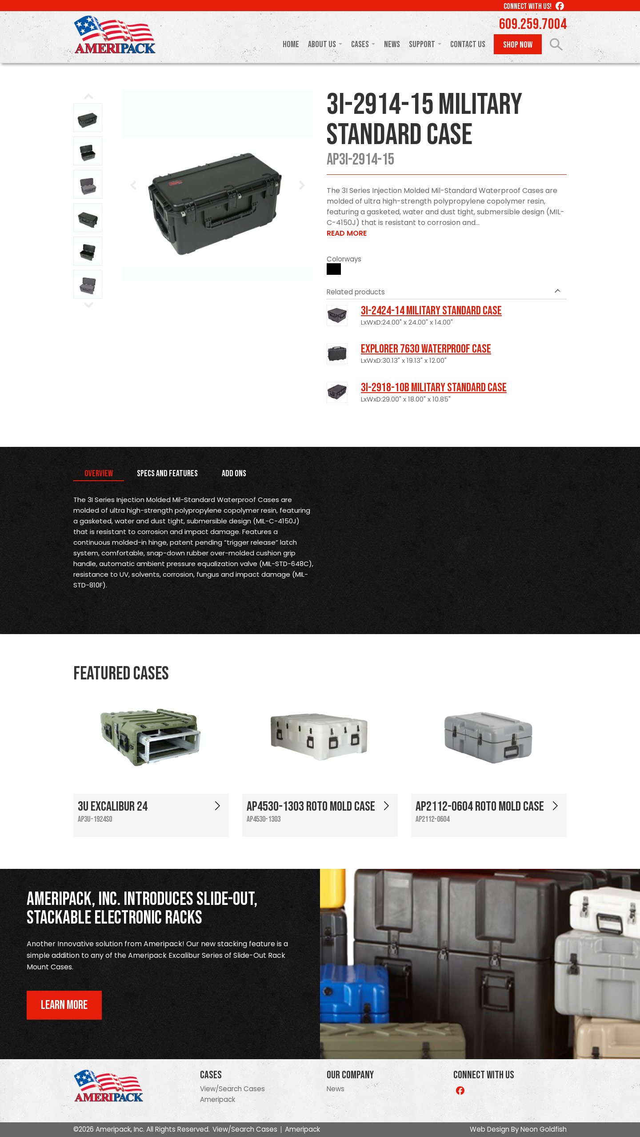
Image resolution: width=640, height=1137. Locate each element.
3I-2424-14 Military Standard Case (431, 311)
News (392, 44)
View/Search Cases (232, 1088)
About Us (322, 44)
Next (302, 185)
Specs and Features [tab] (167, 473)
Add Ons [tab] (234, 473)
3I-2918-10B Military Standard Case (434, 388)
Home (291, 44)
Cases (360, 44)
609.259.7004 (533, 24)
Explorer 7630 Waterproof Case (426, 349)
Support (422, 44)
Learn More (64, 1005)
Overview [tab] (98, 473)
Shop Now (517, 45)
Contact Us (467, 44)
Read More (347, 233)
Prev (134, 185)
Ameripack (217, 1099)
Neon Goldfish (543, 1129)
